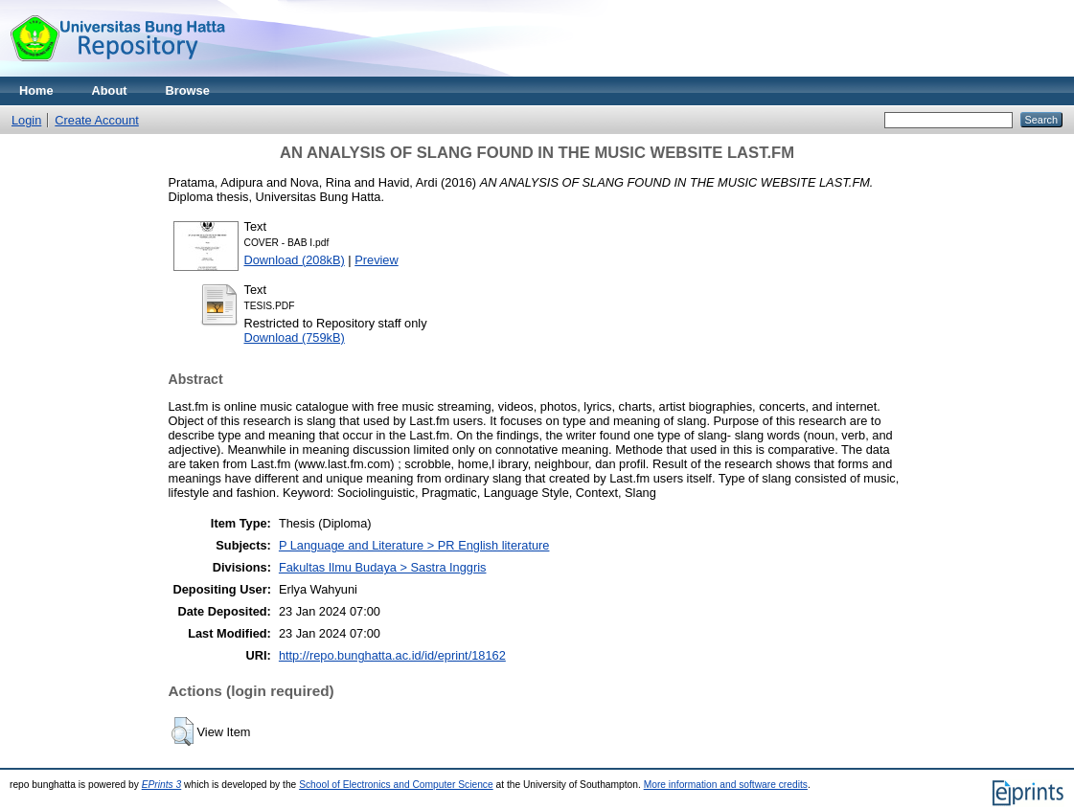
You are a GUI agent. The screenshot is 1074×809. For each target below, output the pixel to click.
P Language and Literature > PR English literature (414, 545)
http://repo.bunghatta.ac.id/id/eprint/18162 (392, 655)
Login (26, 120)
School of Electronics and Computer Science (396, 784)
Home (36, 90)
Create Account (97, 120)
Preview (376, 260)
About (109, 90)
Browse (188, 90)
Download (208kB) (294, 260)
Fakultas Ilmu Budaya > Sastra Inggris (383, 567)
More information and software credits (726, 784)
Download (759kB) (294, 337)
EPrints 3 (162, 784)
